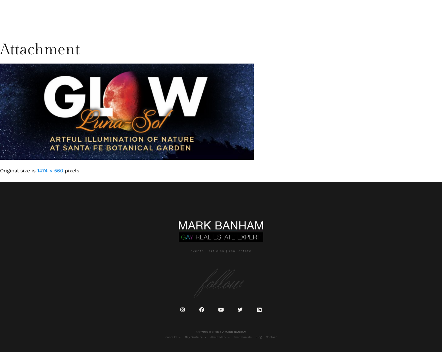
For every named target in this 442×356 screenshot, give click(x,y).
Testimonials (119, 16)
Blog (142, 16)
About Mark (89, 16)
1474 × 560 (50, 171)
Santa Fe (34, 16)
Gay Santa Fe (60, 16)
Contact (160, 16)
